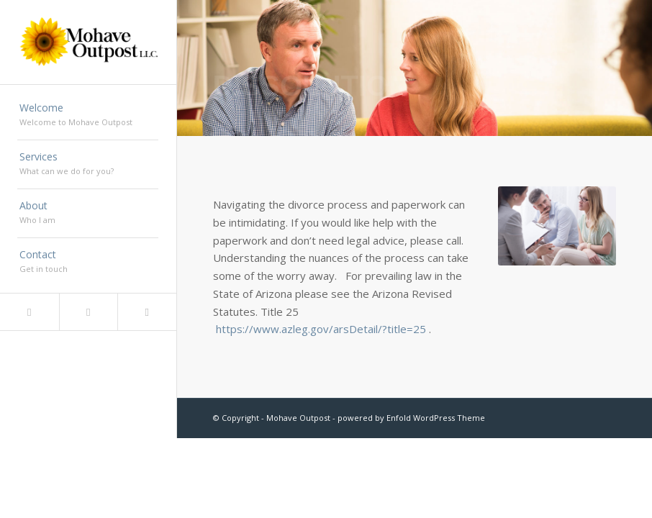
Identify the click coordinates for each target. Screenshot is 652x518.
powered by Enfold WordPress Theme (411, 417)
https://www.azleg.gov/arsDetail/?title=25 (321, 329)
